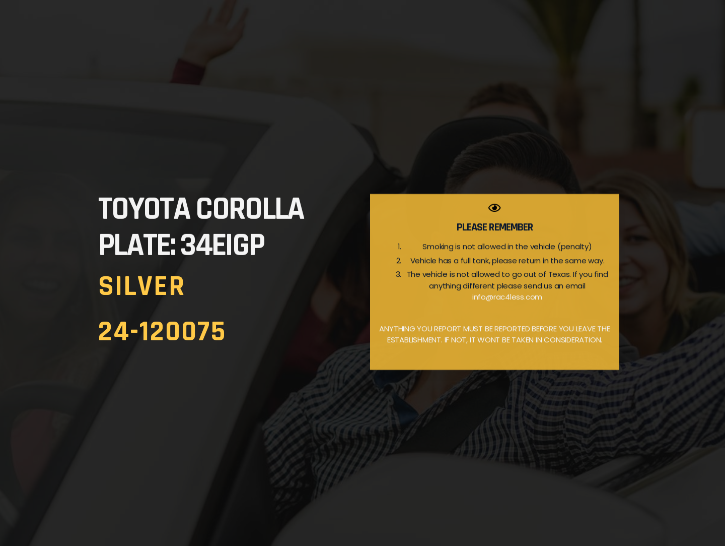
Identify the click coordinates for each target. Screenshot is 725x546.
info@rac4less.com (507, 311)
